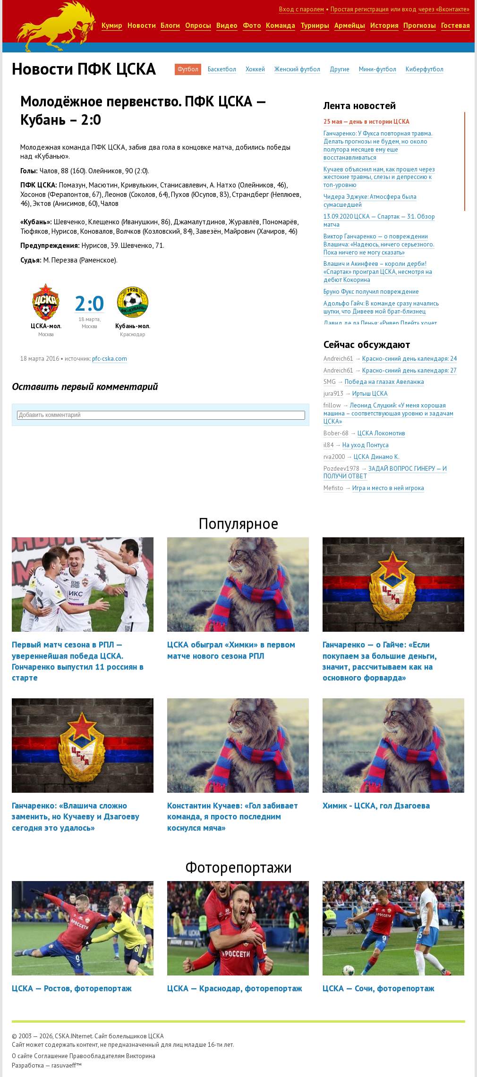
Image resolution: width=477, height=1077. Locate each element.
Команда (280, 25)
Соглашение (51, 1056)
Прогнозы (419, 25)
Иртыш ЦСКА (370, 394)
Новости (142, 25)
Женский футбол (297, 69)
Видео (227, 25)
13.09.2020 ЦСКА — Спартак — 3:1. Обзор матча (379, 220)
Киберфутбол (424, 69)
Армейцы (349, 25)
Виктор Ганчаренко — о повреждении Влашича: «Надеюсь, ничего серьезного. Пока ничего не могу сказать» (379, 244)
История (384, 25)
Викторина (140, 1056)
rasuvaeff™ (66, 1065)
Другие (339, 69)
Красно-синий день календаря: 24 (409, 359)
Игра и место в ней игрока (388, 488)
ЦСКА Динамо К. (377, 457)
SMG (330, 382)
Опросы (198, 25)
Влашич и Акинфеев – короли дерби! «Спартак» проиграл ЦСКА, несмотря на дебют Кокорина (378, 272)
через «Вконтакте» (443, 9)
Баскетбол (222, 69)
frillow (332, 405)
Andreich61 (338, 359)
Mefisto (333, 488)
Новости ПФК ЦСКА (84, 68)
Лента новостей (360, 105)
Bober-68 (336, 433)
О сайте (22, 1056)
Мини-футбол (377, 69)
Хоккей (255, 69)
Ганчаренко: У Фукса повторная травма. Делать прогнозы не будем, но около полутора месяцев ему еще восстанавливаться (378, 145)
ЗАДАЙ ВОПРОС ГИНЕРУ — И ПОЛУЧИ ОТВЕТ (385, 473)
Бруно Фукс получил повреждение (371, 292)
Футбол (188, 69)
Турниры (314, 25)
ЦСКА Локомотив (381, 433)
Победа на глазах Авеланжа (384, 382)
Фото (252, 25)
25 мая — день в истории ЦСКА (366, 122)
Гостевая (455, 25)
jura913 (333, 394)
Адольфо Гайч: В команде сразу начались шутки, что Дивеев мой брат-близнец (381, 307)
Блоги (170, 25)
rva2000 (334, 457)
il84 (328, 445)
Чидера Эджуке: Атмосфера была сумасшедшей (370, 201)
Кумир (112, 25)
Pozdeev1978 (341, 469)
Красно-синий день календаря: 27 (409, 370)
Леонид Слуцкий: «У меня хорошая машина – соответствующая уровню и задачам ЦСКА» (388, 413)
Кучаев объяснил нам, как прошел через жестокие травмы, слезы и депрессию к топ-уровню (379, 177)
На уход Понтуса (365, 445)
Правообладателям (97, 1056)
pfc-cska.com (109, 359)
